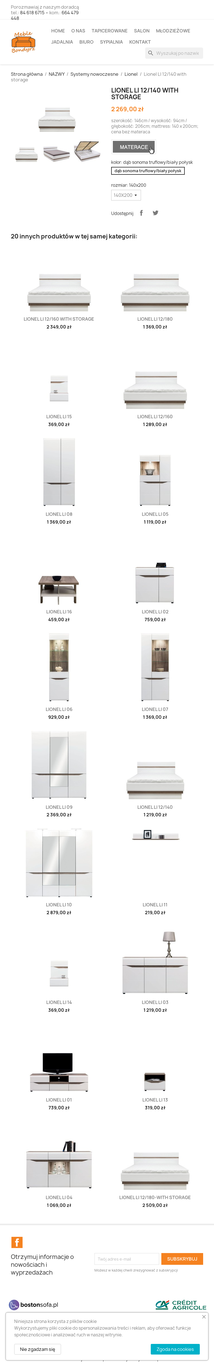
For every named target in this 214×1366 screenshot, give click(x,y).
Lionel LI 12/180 (155, 319)
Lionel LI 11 (155, 905)
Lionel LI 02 (155, 612)
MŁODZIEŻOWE (173, 31)
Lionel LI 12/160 (155, 416)
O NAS (78, 31)
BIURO (86, 42)
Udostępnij (141, 212)
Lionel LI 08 (59, 514)
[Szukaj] (174, 53)
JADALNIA (62, 42)
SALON (142, 31)
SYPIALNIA (111, 42)
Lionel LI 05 (155, 514)
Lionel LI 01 (59, 1100)
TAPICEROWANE (110, 31)
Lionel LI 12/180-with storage (155, 1197)
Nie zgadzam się (37, 1349)
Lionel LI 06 (59, 709)
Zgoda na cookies (175, 1349)
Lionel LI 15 (59, 416)
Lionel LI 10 (59, 905)
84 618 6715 (32, 13)
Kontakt (140, 42)
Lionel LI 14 (59, 1002)
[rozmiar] (126, 195)
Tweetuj (155, 212)
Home (58, 31)
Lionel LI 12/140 (155, 807)
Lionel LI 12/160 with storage (59, 319)
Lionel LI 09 (59, 807)
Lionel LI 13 (155, 1100)
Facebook (17, 1242)
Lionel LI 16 (59, 612)
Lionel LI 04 (59, 1197)
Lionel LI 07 (155, 709)
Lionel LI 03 (155, 1002)
